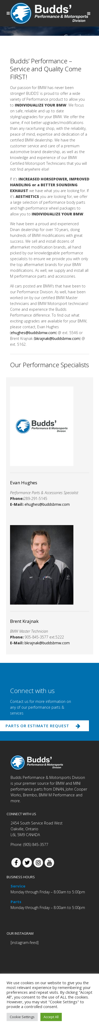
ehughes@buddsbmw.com (33, 332)
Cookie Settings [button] (22, 1016)
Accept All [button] (51, 1016)
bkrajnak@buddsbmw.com (57, 338)
